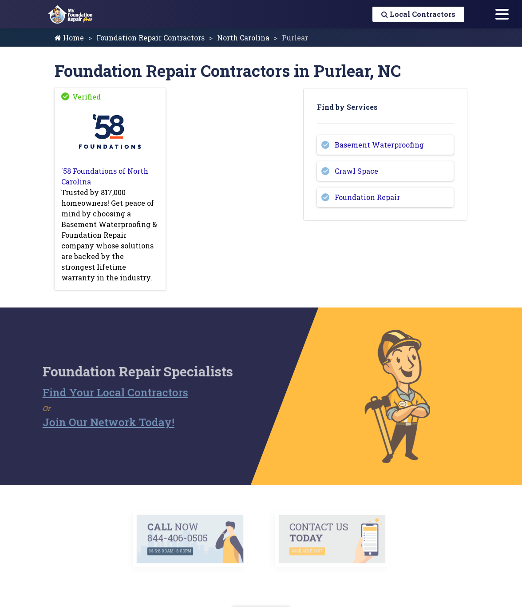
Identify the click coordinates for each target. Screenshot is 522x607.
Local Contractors (418, 14)
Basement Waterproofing (379, 144)
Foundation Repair (367, 197)
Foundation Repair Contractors (150, 37)
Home (69, 37)
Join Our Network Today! (94, 422)
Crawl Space (356, 171)
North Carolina (243, 37)
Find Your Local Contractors (101, 392)
